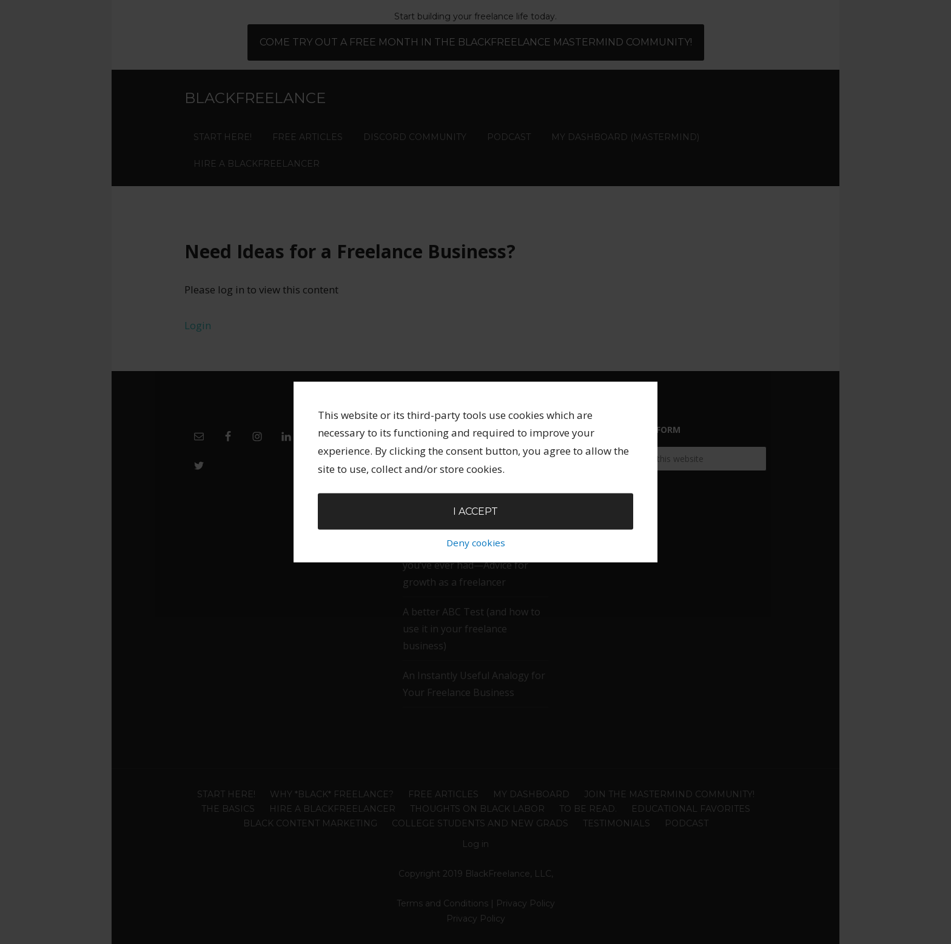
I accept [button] (475, 469)
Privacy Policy (525, 903)
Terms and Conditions (442, 903)
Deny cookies (475, 500)
